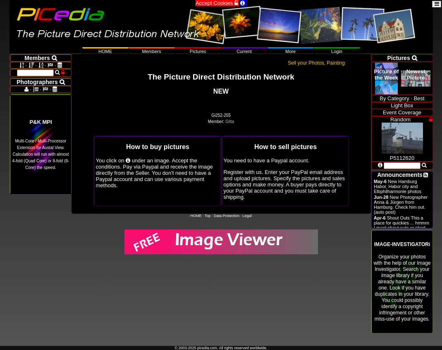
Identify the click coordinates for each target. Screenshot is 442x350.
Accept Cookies (217, 3)
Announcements (400, 174)
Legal (246, 216)
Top (208, 216)
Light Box (402, 105)
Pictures (198, 51)
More (290, 51)
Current (244, 51)
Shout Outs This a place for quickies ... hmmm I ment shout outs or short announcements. (401, 225)
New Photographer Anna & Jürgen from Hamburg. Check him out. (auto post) (401, 205)
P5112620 (402, 155)
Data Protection (226, 216)
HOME (196, 216)
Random (400, 119)
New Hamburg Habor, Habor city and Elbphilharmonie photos (397, 186)
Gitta (229, 121)
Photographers (41, 82)
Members (151, 51)
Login (336, 51)
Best (419, 98)
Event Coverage (402, 112)
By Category (394, 98)
